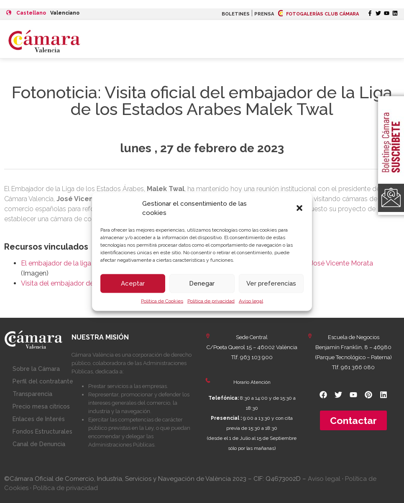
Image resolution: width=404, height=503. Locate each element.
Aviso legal (251, 301)
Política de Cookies (162, 301)
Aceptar (133, 283)
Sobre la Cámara (36, 368)
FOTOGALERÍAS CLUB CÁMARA (318, 14)
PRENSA (264, 14)
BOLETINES (236, 14)
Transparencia (32, 394)
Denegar (202, 283)
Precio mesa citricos (41, 406)
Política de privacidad (211, 301)
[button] (299, 208)
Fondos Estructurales (42, 431)
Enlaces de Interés (39, 419)
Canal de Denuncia (39, 444)
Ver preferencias (271, 283)
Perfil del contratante (43, 381)
